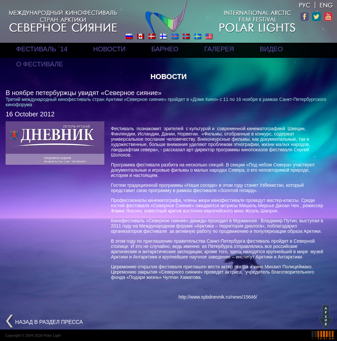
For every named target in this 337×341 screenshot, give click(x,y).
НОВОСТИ (109, 49)
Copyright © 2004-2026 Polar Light (33, 335)
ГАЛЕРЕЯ (219, 49)
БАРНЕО (165, 49)
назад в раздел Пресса (49, 322)
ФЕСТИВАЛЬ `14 (41, 49)
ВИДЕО (271, 49)
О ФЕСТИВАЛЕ (39, 64)
